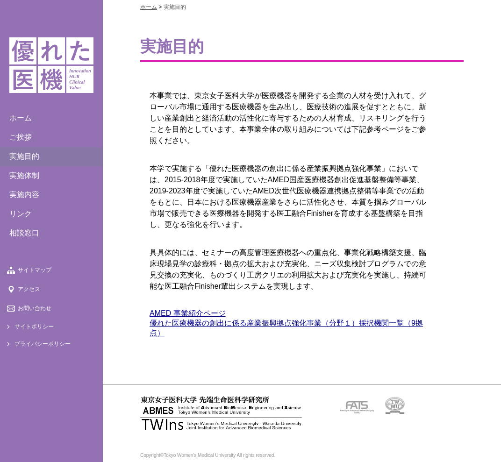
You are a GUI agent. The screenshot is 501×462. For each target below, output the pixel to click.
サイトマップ (34, 270)
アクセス (29, 289)
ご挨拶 (20, 137)
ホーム (20, 118)
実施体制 (24, 175)
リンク (20, 214)
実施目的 (24, 156)
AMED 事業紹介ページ (188, 313)
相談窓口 (24, 233)
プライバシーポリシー (42, 344)
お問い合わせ (34, 308)
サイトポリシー (34, 326)
